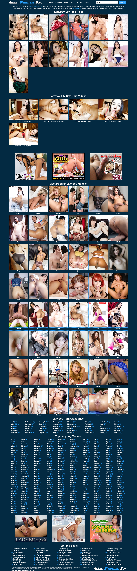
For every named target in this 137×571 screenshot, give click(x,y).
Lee (59, 472)
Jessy (48, 484)
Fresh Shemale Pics (88, 559)
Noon (84, 497)
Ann (12, 467)
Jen (48, 476)
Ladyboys (16, 550)
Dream (36, 450)
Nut (84, 506)
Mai (59, 502)
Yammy (119, 493)
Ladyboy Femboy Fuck (66, 562)
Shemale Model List (19, 562)
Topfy (119, 463)
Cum (40, 424)
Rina (107, 452)
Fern (35, 476)
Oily (95, 442)
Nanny (85, 448)
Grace (36, 510)
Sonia (107, 489)
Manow (60, 508)
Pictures (50, 2)
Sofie (107, 484)
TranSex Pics (63, 557)
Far (35, 472)
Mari (59, 512)
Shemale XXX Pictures (89, 561)
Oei (84, 510)
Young (116, 432)
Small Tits (103, 422)
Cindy (23, 491)
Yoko (118, 499)
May (71, 444)
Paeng (96, 452)
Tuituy (119, 465)
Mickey (72, 461)
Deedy (36, 439)
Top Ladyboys (40, 552)
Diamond (37, 446)
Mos (71, 497)
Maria (72, 439)
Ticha (119, 454)
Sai (107, 459)
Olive (96, 444)
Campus (24, 467)
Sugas (107, 499)
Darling (23, 508)
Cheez (23, 480)
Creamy (23, 497)
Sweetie (108, 510)
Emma (36, 459)
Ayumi (13, 487)
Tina (118, 457)
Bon (22, 452)
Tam (118, 442)
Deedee (23, 512)
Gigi (35, 493)
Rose (107, 454)
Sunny (108, 506)
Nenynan (86, 467)
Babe (12, 428)
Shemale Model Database (90, 555)
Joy (48, 493)
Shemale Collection (88, 562)
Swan (107, 508)
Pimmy (96, 495)
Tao (118, 446)
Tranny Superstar (18, 554)
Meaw (72, 448)
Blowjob (27, 432)
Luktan (60, 493)
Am (12, 454)
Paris (95, 469)
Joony (48, 491)
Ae (11, 439)
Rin (107, 450)
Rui (107, 457)
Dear (22, 510)
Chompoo (24, 487)
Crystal (23, 499)
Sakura (108, 461)
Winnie (119, 491)
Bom (22, 450)
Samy (107, 465)
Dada (23, 502)
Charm (23, 478)
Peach (96, 480)
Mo (71, 484)
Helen (48, 444)
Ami (12, 457)
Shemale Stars (63, 561)
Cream (23, 495)
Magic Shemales (64, 554)
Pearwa (96, 482)
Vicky (119, 474)
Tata (118, 448)
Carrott (23, 474)
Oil (95, 439)
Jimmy (49, 487)
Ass (12, 426)
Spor (107, 495)
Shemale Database (65, 550)
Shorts (87, 428)
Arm (12, 480)
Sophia (108, 491)
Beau (12, 502)
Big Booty (28, 422)
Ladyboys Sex (86, 552)
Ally (12, 452)
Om (95, 446)
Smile (107, 476)
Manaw (60, 506)
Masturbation (71, 426)
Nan (71, 512)
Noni (84, 489)
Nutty (84, 508)
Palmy (96, 457)
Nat (84, 454)
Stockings (103, 430)
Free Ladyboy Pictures (20, 549)
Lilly (59, 476)
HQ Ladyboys (40, 564)
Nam (71, 504)
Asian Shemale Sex (23, 570)
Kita (59, 457)
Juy (48, 504)
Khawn (60, 450)
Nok (84, 484)
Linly (60, 487)
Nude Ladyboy (111, 559)
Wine (118, 489)
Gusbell (49, 442)
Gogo (36, 504)
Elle (35, 454)
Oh (84, 512)
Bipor (23, 446)
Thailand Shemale (19, 555)
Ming (71, 474)
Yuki (118, 508)
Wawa (119, 482)
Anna (12, 469)
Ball (12, 491)
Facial (41, 428)
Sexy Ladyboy (63, 549)
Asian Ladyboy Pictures (114, 564)
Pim (95, 493)
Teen (115, 422)
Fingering (42, 432)
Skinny (87, 430)
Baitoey (13, 489)
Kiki (59, 452)
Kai (48, 508)
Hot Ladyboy (111, 554)
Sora (107, 493)
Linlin (60, 484)
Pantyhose (70, 430)
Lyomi (60, 497)
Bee (12, 504)
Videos (72, 2)
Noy (84, 499)
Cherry (23, 484)
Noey (84, 480)
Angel (12, 463)
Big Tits (27, 426)
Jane (48, 465)
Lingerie (70, 422)
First (35, 478)
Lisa (59, 489)
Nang (84, 444)
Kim (59, 454)
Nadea (72, 499)
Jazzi (48, 474)
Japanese (56, 430)
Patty (96, 476)
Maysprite (73, 446)
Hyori (48, 450)
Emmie (36, 461)
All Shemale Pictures (65, 552)
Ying (118, 497)
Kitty (60, 459)
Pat (95, 474)
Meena (72, 452)
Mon (71, 489)
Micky (72, 463)
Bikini (27, 428)
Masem (72, 442)
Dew (35, 444)
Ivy (48, 457)
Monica (72, 493)
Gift (35, 489)
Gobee (36, 499)
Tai (118, 439)
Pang (95, 465)
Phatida (96, 484)
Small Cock (88, 432)
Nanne (85, 446)
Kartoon (61, 444)
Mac (59, 499)
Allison (13, 450)
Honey (49, 448)
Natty (84, 461)
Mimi (72, 469)
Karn (60, 442)
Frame (36, 482)
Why (118, 484)
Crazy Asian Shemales (114, 552)
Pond (95, 506)
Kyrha (60, 465)
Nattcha (85, 459)
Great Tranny (17, 559)
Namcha (72, 506)
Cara (23, 472)
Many (60, 510)
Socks (101, 424)
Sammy (108, 463)
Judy (48, 497)
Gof (35, 502)
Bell (12, 508)
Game (36, 484)
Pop (107, 439)
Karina (49, 512)
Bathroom (14, 432)
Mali (59, 504)
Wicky (119, 487)
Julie (48, 499)
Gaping (55, 424)
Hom (48, 446)
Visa (118, 476)
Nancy (85, 442)
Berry (23, 444)
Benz (23, 442)
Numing (85, 502)
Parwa (96, 472)
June (48, 502)
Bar (12, 495)
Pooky (96, 512)
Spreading (103, 428)
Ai (11, 444)
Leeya (60, 474)
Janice (49, 467)
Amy (12, 461)
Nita (84, 478)
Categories (58, 2)
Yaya (118, 495)
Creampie (42, 422)
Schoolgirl (88, 426)
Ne (84, 463)
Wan (118, 480)
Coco (23, 493)
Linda (60, 482)
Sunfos (108, 504)
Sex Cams (79, 2)
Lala (59, 467)
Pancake (97, 463)
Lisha (60, 491)
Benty (23, 439)
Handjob (56, 426)
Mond (72, 491)
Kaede (49, 506)
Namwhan (73, 510)
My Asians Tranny (42, 554)
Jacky (48, 459)
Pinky (96, 497)
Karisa (60, 439)
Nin (84, 474)
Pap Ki (96, 467)
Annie (13, 472)
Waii (118, 478)
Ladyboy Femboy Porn (114, 549)
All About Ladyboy (42, 550)
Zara (118, 512)
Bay (12, 499)
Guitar (49, 439)
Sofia (107, 482)
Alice (12, 446)
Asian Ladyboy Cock (42, 559)
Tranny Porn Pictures (43, 561)
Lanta (60, 469)
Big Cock (28, 424)
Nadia (72, 502)
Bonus (23, 454)
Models (66, 2)
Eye (35, 465)
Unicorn (119, 469)
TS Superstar (111, 550)
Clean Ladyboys (18, 552)
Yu (118, 504)
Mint (71, 480)
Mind (72, 472)
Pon (95, 504)
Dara (23, 506)
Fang (35, 469)
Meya (72, 459)
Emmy (36, 463)
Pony (95, 508)
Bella (12, 510)
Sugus (108, 502)
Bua (22, 463)
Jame (48, 463)
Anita (12, 465)
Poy (107, 442)
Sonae (108, 487)
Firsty (36, 480)
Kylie (60, 463)
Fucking (56, 422)
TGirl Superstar (87, 549)
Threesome (117, 426)
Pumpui (108, 446)
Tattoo (102, 432)
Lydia (60, 495)
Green (36, 512)
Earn (35, 452)
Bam (12, 493)
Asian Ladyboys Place (66, 559)
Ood (95, 448)
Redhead (88, 424)
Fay (35, 474)
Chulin (23, 489)
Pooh (95, 510)
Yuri (118, 510)
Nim (84, 472)
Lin (59, 480)
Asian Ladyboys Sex (88, 554)
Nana (84, 439)
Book (23, 457)
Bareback (14, 430)
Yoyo (118, 502)
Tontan (119, 461)
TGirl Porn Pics (112, 557)
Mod (71, 487)
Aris (12, 478)
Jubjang (49, 495)
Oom (95, 450)
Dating (87, 2)
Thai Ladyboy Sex (65, 555)
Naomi (85, 450)
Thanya (119, 452)
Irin (48, 454)
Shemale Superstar (65, 564)
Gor (35, 506)
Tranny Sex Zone (112, 562)
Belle (12, 512)
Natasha (85, 457)
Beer (12, 506)
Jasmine (49, 469)
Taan (107, 512)
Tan (118, 444)
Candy (23, 469)
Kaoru (49, 510)
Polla (95, 502)
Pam (95, 459)
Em (35, 457)
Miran (72, 482)
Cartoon (24, 476)
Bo (22, 448)
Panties (69, 428)
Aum (12, 484)
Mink (72, 476)
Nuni (84, 504)
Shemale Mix (86, 557)
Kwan (60, 461)
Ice (47, 452)
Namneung (73, 508)
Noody (85, 493)
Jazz (48, 472)
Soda (107, 480)
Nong (84, 487)
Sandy (108, 467)
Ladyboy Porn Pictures (43, 555)
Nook (84, 495)
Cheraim (24, 482)
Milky (72, 467)
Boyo (23, 461)
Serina (108, 474)
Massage (70, 424)
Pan (95, 461)
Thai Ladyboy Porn (42, 562)
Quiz (107, 448)
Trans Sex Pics (40, 549)
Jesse (48, 480)
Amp (12, 459)
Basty (12, 497)
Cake (23, 465)
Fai (35, 467)
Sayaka (108, 472)
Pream (108, 444)
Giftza (36, 491)
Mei (71, 454)
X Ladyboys (17, 561)
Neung (85, 469)
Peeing (69, 432)
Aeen (12, 442)
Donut (36, 448)
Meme (72, 457)
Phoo (95, 489)
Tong (118, 459)
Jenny (48, 478)
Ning (84, 476)
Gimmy (36, 495)
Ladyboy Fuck (17, 564)
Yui (118, 506)
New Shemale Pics (113, 555)
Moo (71, 495)
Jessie (48, 482)
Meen (72, 450)
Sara (107, 469)
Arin (12, 476)
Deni (35, 442)
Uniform (117, 430)
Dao (22, 504)
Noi (84, 482)
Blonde (27, 430)
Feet (40, 430)
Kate (59, 446)
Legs (54, 432)
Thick (116, 424)
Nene (84, 465)
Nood (84, 491)
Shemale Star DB (41, 557)
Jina (48, 489)
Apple (13, 474)
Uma (118, 467)
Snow (107, 478)
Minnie (72, 478)
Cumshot (42, 426)
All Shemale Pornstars (114, 561)
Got (35, 508)
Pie (95, 491)
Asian (12, 424)
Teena (119, 450)
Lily (59, 478)
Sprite (108, 497)
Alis (12, 448)
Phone (96, 487)
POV (86, 422)
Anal (12, 422)
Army (12, 482)
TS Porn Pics (86, 550)
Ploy (95, 499)
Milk (71, 465)
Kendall (60, 448)
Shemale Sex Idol (87, 564)
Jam (48, 461)
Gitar (36, 497)
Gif (35, 487)
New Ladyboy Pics (19, 557)
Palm (95, 454)
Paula (96, 478)
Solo (101, 426)
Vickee (119, 472)
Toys (115, 428)
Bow (22, 459)
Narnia (85, 452)
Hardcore (56, 428)
